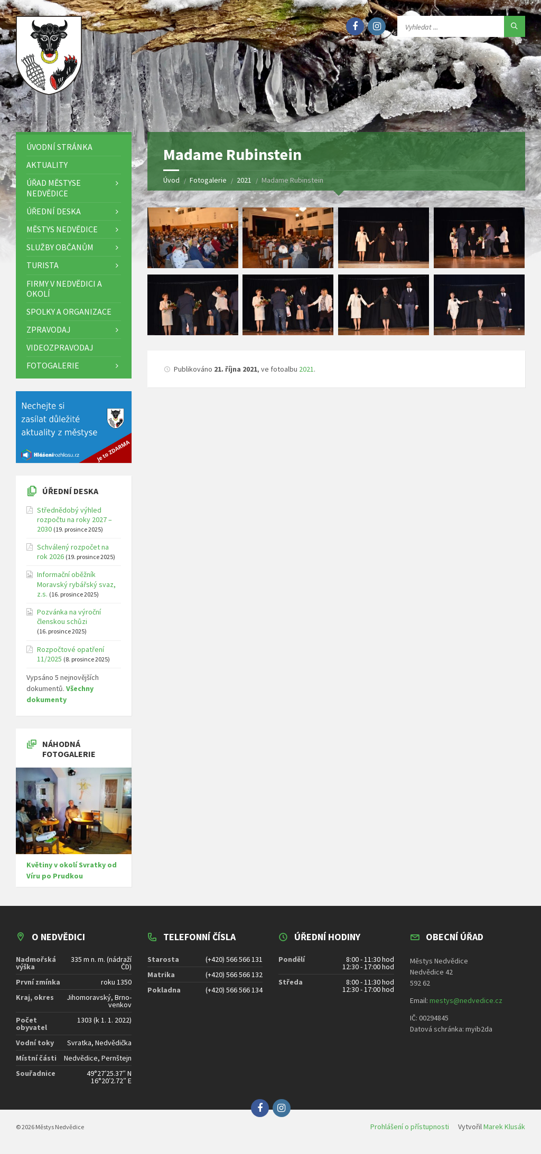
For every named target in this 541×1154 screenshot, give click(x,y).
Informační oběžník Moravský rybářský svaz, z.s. (76, 584)
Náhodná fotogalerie (69, 749)
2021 (306, 369)
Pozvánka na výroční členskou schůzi (69, 616)
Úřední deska (70, 491)
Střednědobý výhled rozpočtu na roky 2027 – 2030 (74, 519)
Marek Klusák (504, 1126)
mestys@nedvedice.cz (466, 1000)
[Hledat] (514, 26)
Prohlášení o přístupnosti (409, 1126)
